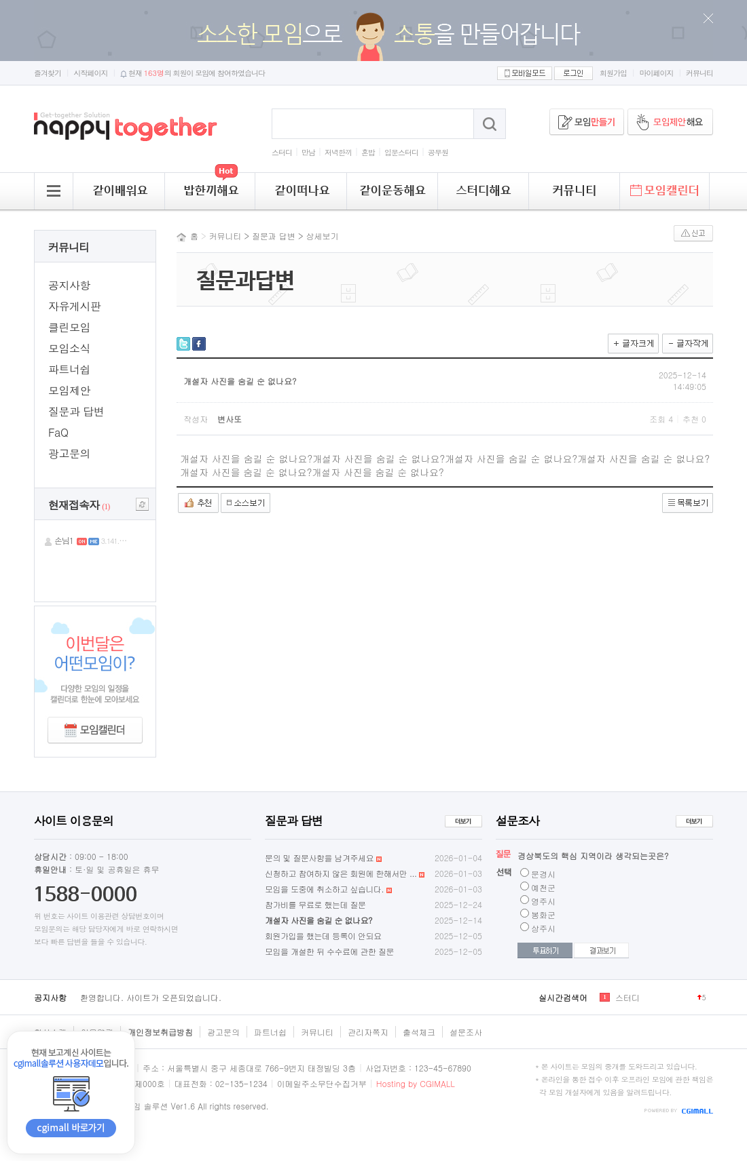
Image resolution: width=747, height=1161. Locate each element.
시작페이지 (91, 73)
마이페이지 (657, 73)
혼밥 (368, 152)
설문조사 (466, 1032)
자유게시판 (74, 306)
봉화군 (543, 914)
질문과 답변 (76, 411)
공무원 (438, 152)
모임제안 (69, 390)
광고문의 (69, 453)
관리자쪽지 (368, 1032)
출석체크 (419, 1032)
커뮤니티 (699, 73)
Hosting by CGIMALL (415, 1083)
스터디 (282, 152)
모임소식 (69, 348)
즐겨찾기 (47, 73)
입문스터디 (401, 152)
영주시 (543, 901)
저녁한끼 (338, 152)
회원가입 (613, 73)
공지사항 (69, 285)
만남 (308, 152)
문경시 (543, 874)
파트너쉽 (69, 369)
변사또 (229, 419)
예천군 (543, 887)
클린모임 (69, 327)
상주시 (543, 928)
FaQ (58, 432)
